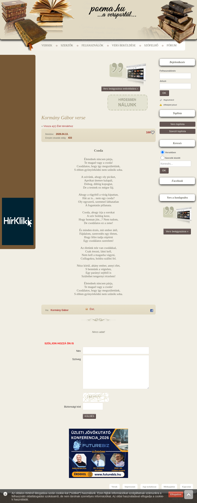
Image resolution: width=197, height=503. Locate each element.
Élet (92, 309)
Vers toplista (177, 124)
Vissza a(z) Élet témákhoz (58, 126)
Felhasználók (92, 45)
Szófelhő (151, 45)
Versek (47, 45)
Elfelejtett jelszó (170, 105)
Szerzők (67, 45)
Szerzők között (172, 158)
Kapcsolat (186, 486)
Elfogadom (175, 494)
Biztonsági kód (72, 406)
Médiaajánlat (169, 486)
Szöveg (76, 359)
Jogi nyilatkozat (149, 486)
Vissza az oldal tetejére (188, 494)
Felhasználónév (168, 71)
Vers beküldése (124, 45)
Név (78, 350)
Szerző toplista (177, 131)
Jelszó (163, 81)
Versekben (170, 152)
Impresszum (130, 486)
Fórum (172, 45)
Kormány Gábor (60, 310)
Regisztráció (169, 100)
